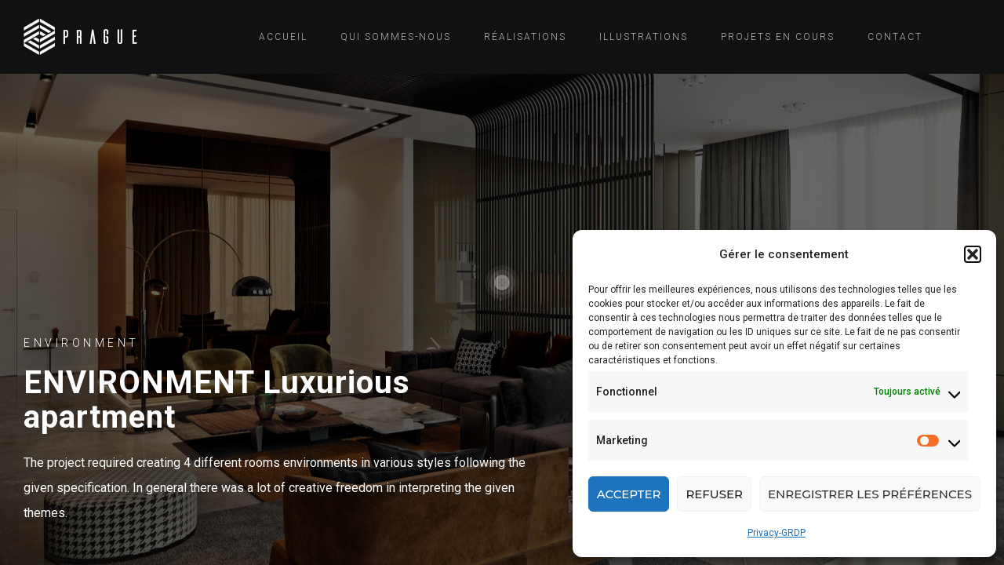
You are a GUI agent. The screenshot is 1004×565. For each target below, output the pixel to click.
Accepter (629, 494)
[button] (972, 254)
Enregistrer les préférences (870, 494)
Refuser (714, 494)
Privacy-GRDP (777, 532)
